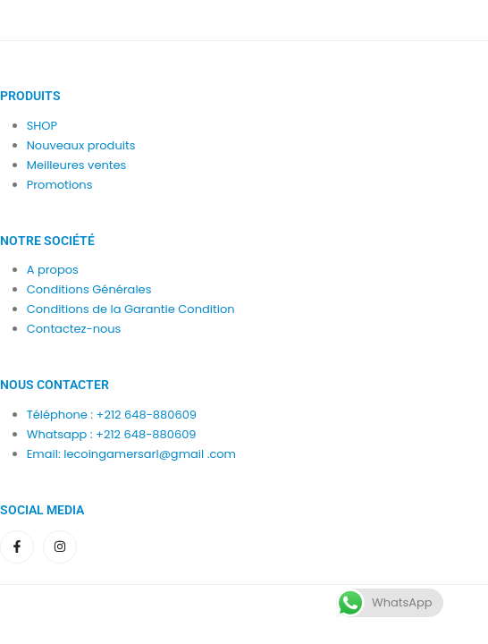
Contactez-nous (74, 328)
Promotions (60, 184)
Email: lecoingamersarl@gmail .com (131, 453)
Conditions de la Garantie (101, 309)
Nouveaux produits (81, 145)
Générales (121, 289)
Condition (55, 289)
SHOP (42, 125)
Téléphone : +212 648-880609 (112, 414)
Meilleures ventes (77, 165)
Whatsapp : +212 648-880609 (112, 434)
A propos (53, 269)
